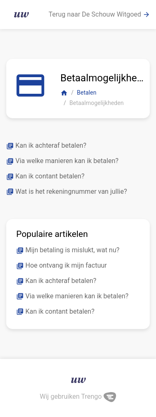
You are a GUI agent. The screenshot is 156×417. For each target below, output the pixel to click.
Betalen (87, 92)
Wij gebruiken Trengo (78, 396)
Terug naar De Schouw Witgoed (100, 14)
